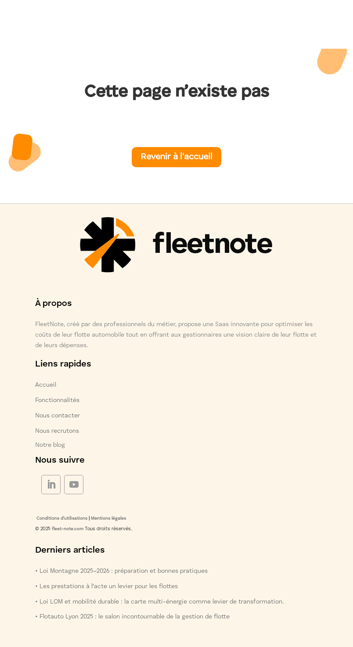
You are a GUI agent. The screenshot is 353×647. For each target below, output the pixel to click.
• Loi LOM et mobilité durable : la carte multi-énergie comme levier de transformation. (159, 602)
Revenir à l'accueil (176, 157)
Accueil (45, 385)
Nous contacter (57, 416)
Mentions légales (108, 518)
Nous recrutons (57, 431)
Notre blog (50, 445)
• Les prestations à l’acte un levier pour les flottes (106, 586)
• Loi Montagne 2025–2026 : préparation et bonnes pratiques (121, 571)
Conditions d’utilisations (61, 518)
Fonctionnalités (57, 400)
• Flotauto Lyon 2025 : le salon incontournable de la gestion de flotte (132, 617)
